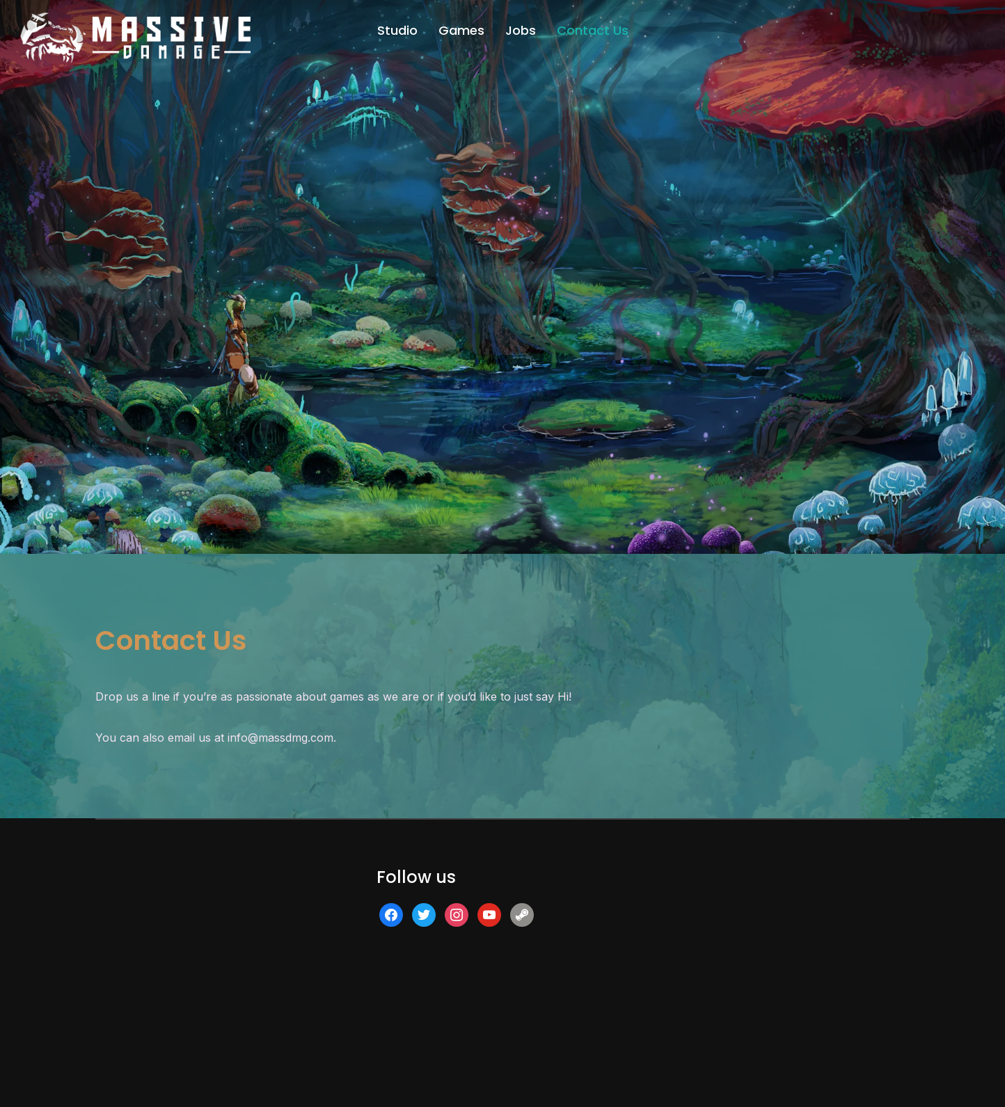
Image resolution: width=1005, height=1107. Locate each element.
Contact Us (592, 30)
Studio (397, 30)
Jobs (520, 30)
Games (461, 30)
